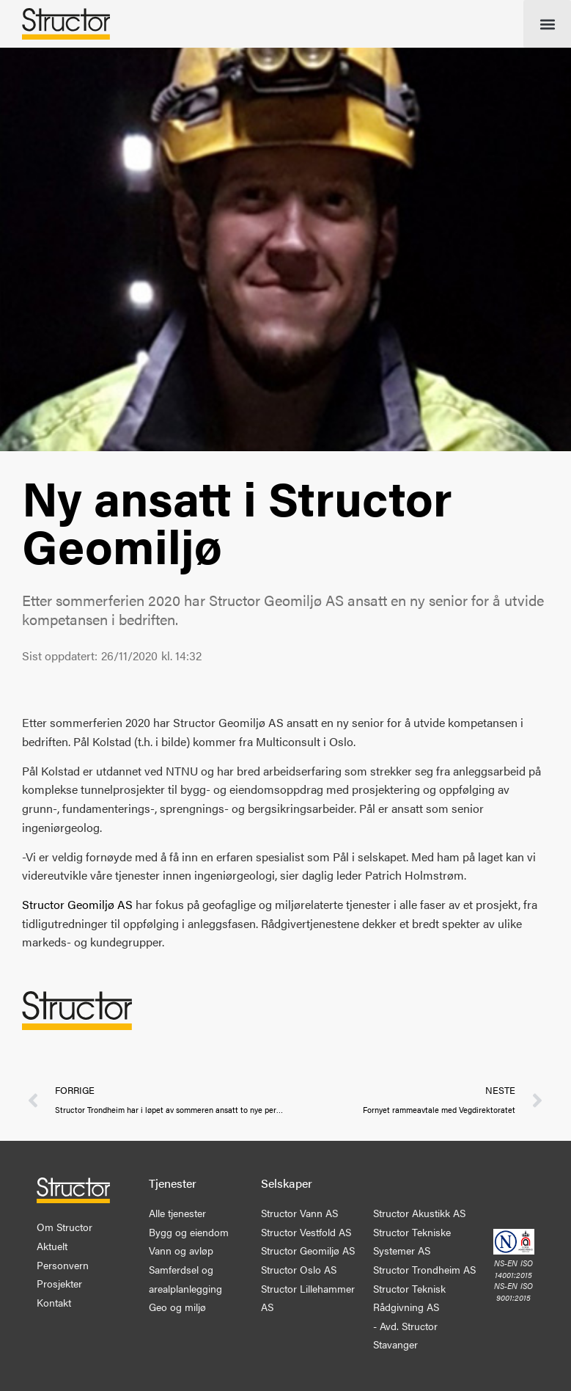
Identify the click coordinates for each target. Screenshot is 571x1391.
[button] (547, 24)
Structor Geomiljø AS (77, 904)
